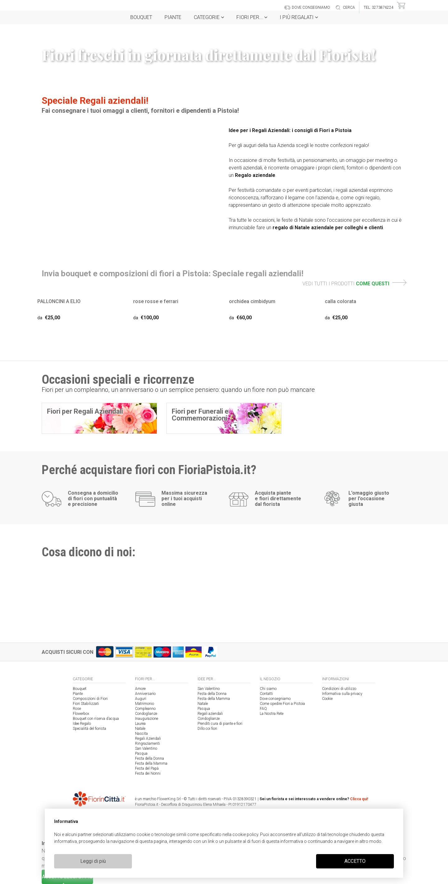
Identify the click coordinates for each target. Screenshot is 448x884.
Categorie (209, 17)
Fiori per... (251, 17)
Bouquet (141, 17)
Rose (77, 708)
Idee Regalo (82, 723)
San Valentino (146, 748)
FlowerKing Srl (169, 799)
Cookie (327, 698)
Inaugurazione (146, 718)
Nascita (141, 733)
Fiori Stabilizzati (86, 703)
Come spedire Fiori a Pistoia (282, 703)
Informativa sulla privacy (342, 694)
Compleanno (145, 708)
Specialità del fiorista (89, 728)
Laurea (140, 723)
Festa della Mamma (151, 763)
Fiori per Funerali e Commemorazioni (200, 414)
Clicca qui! (359, 799)
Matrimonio (144, 703)
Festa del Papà (147, 768)
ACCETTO (355, 861)
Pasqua (141, 753)
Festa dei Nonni (148, 773)
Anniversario (145, 694)
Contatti (266, 694)
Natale (140, 728)
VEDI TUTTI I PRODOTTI (354, 284)
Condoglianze (146, 713)
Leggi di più (93, 861)
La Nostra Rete (271, 713)
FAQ (263, 708)
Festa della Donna (149, 758)
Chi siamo (268, 689)
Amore (140, 689)
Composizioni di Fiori (90, 698)
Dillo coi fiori (207, 728)
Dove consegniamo (275, 698)
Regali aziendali (210, 713)
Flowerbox (81, 713)
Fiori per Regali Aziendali (85, 411)
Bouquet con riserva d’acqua (96, 718)
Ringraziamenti (147, 743)
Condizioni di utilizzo (339, 689)
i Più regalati (299, 17)
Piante (173, 17)
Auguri (140, 698)
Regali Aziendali (148, 738)
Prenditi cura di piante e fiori (220, 723)
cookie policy (245, 834)
